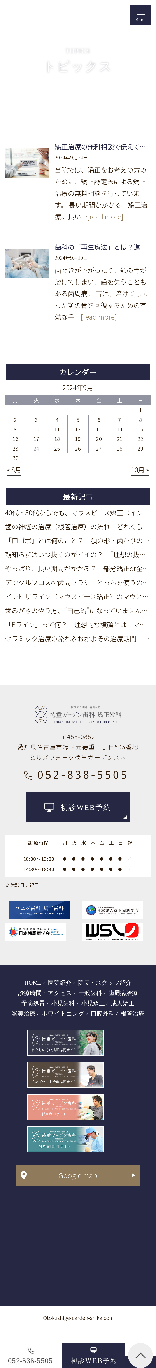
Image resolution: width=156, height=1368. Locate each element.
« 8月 (14, 469)
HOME (32, 982)
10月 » (140, 469)
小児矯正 (93, 1003)
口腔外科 (102, 1013)
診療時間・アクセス (45, 993)
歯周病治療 (123, 993)
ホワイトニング (63, 1013)
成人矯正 (123, 1003)
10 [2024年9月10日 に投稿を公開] (36, 429)
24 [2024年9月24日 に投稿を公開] (36, 448)
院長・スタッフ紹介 (105, 982)
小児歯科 (63, 1003)
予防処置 (33, 1003)
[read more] (105, 216)
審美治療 (23, 1013)
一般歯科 (90, 993)
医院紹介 (59, 982)
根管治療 (132, 1013)
